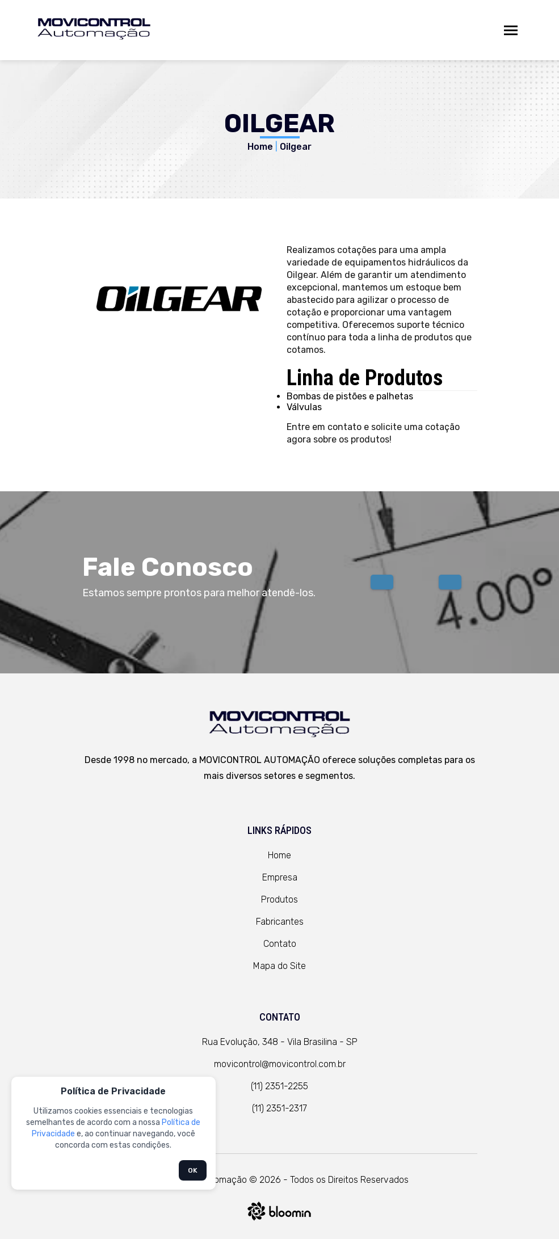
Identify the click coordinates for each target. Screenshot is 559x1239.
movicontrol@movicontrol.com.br (280, 1064)
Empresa (279, 877)
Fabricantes (280, 921)
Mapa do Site (279, 965)
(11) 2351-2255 (279, 1086)
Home (260, 146)
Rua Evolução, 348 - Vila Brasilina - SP (280, 1041)
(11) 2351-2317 (279, 1108)
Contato (279, 943)
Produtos (279, 899)
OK (192, 1170)
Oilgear (296, 146)
